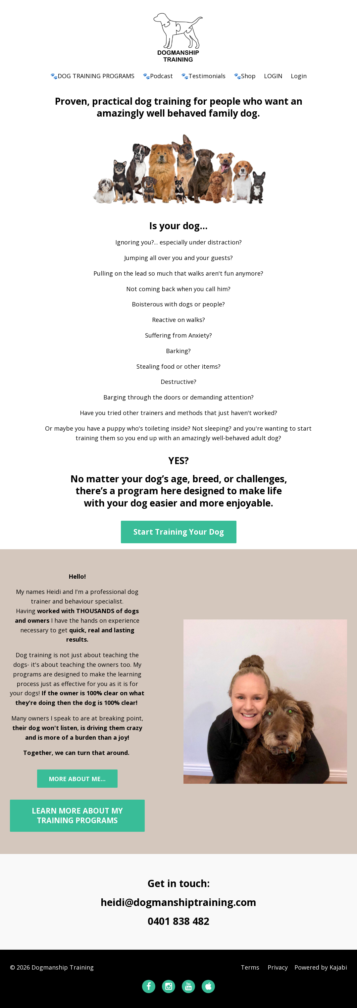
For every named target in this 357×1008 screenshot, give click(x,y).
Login (299, 76)
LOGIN (273, 76)
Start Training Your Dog (178, 532)
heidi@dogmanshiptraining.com (178, 902)
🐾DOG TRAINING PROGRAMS (92, 76)
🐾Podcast (158, 76)
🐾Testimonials (203, 76)
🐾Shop (245, 76)
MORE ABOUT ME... (77, 779)
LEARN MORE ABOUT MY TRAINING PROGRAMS (77, 815)
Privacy (278, 967)
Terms (250, 967)
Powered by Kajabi (320, 967)
